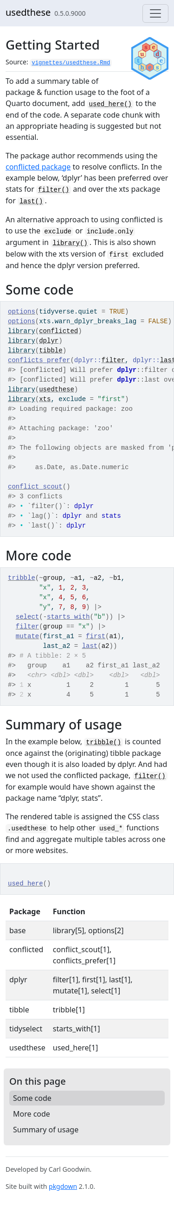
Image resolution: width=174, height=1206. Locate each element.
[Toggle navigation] (155, 13)
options (21, 311)
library (21, 331)
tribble (21, 578)
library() (70, 243)
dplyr (48, 341)
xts (45, 399)
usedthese (28, 12)
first (95, 636)
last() (31, 201)
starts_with (68, 617)
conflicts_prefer (39, 360)
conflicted (58, 331)
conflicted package (38, 167)
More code (31, 1114)
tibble (50, 350)
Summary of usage (45, 1129)
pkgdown (63, 1186)
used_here (25, 883)
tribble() (103, 742)
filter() (53, 190)
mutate (27, 636)
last (90, 646)
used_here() (110, 104)
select (27, 617)
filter (113, 360)
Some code (32, 1098)
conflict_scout (35, 486)
